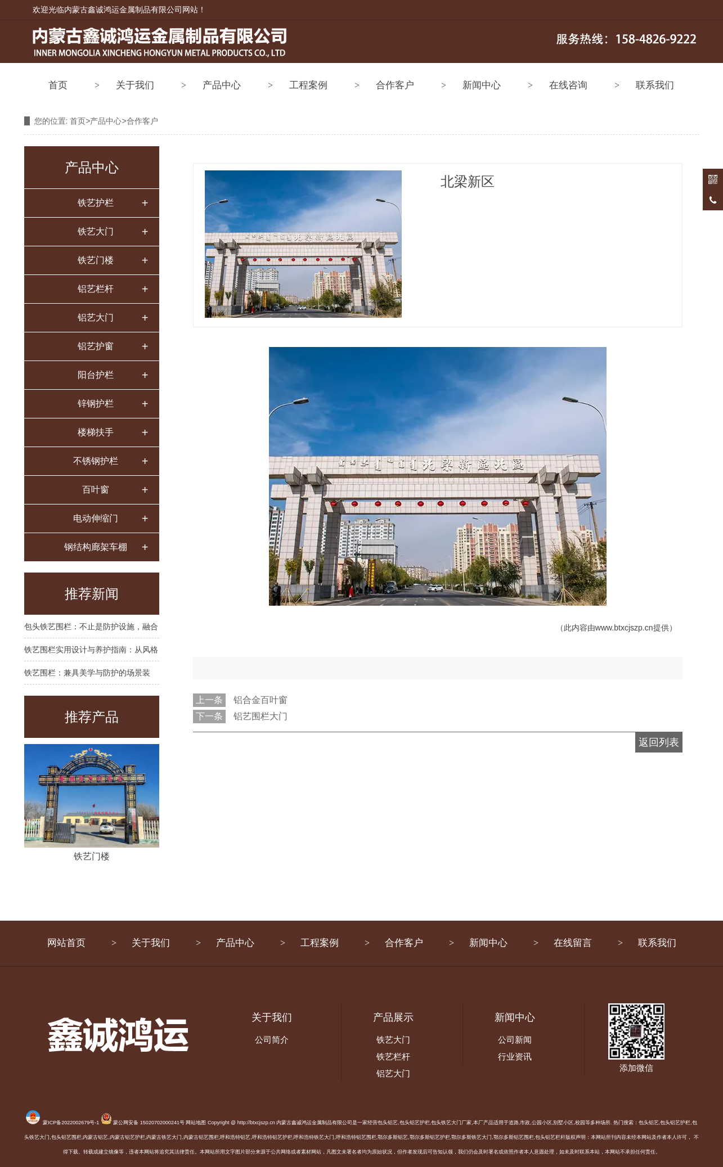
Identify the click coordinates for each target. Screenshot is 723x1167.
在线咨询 (568, 85)
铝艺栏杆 (96, 289)
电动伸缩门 (95, 518)
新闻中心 (481, 85)
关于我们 (135, 85)
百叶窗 (95, 489)
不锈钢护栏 (95, 461)
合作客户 (395, 85)
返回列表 (659, 742)
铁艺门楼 (96, 260)
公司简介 (272, 1039)
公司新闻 (515, 1039)
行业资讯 (515, 1056)
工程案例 (308, 85)
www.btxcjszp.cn (624, 627)
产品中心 (222, 85)
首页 (58, 85)
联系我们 (655, 85)
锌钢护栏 (96, 403)
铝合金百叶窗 (260, 700)
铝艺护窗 (96, 346)
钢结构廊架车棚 (95, 547)
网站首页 (66, 943)
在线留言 (573, 943)
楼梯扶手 (96, 432)
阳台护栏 (96, 375)
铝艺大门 (96, 317)
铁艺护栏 (96, 203)
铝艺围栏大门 (260, 716)
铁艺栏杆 (393, 1056)
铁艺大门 (96, 231)
